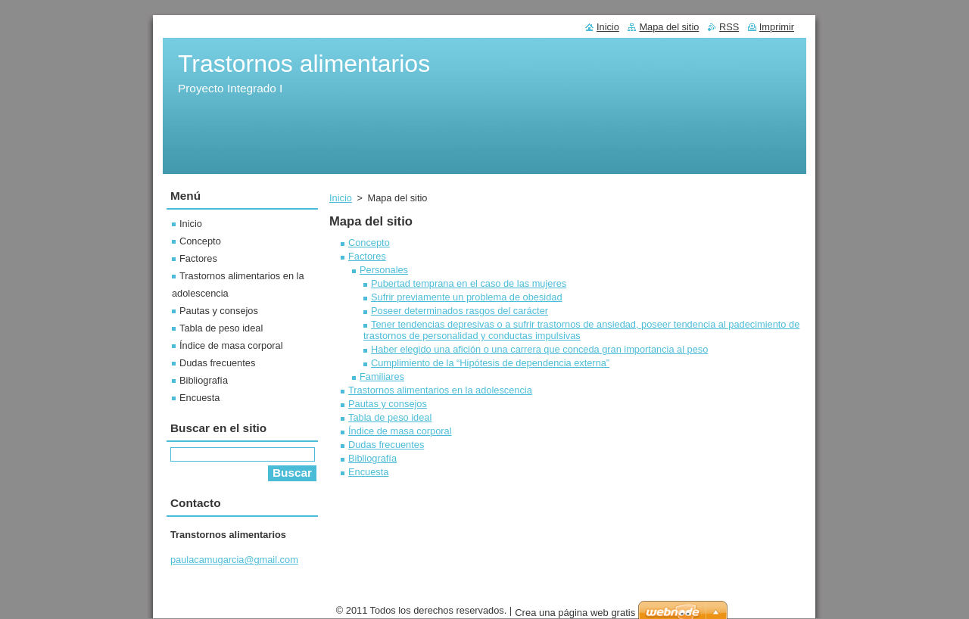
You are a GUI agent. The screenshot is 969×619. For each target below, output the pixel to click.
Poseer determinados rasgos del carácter (459, 310)
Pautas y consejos (387, 403)
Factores (367, 256)
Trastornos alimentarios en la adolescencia (440, 390)
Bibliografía (372, 458)
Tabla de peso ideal (390, 417)
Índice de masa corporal (400, 431)
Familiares (382, 376)
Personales (384, 269)
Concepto (369, 242)
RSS (729, 27)
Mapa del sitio (669, 27)
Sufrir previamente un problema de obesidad (466, 297)
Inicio (340, 198)
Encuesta (368, 471)
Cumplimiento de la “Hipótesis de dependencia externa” (490, 363)
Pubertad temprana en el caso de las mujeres (468, 283)
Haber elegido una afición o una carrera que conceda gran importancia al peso (539, 349)
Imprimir (776, 27)
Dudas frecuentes (386, 444)
